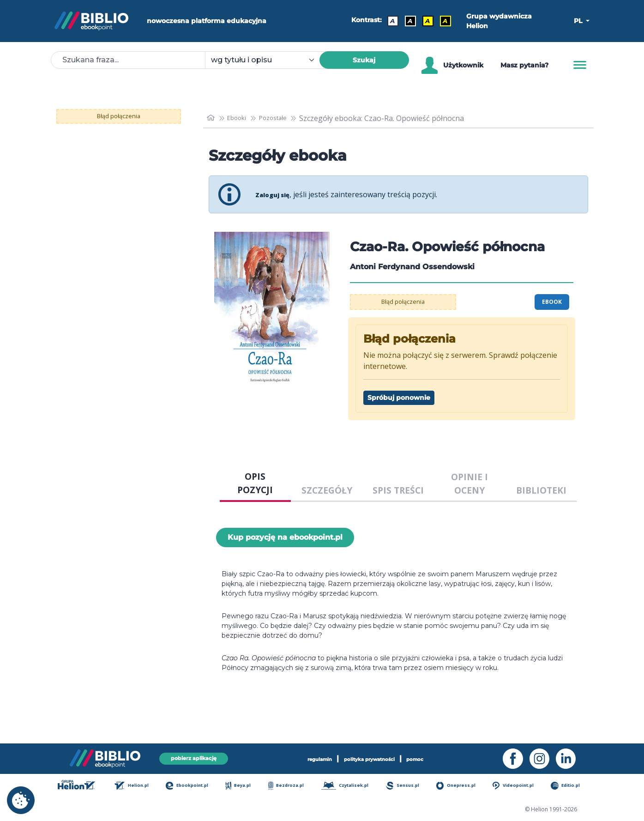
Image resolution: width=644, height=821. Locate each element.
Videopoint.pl (518, 786)
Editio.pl (571, 786)
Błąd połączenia (118, 116)
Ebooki (241, 118)
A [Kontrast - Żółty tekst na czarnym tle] (441, 20)
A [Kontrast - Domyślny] (389, 20)
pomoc (432, 758)
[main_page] (212, 118)
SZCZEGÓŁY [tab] (326, 490)
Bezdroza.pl (289, 786)
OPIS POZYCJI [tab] (255, 483)
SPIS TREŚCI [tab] (398, 490)
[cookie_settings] (21, 800)
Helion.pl (136, 786)
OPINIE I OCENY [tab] (469, 483)
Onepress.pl (460, 786)
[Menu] (579, 65)
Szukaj (364, 60)
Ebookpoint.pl (191, 786)
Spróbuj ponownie (398, 397)
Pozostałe (283, 118)
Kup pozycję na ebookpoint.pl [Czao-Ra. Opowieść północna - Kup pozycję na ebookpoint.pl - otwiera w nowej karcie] (285, 537)
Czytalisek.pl (349, 786)
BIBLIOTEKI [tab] (541, 490)
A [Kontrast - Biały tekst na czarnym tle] (406, 20)
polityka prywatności (371, 758)
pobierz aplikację (194, 758)
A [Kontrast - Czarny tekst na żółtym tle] (424, 20)
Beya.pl (242, 786)
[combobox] (267, 60)
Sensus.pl (407, 786)
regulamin (305, 758)
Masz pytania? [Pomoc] (524, 65)
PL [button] (579, 21)
